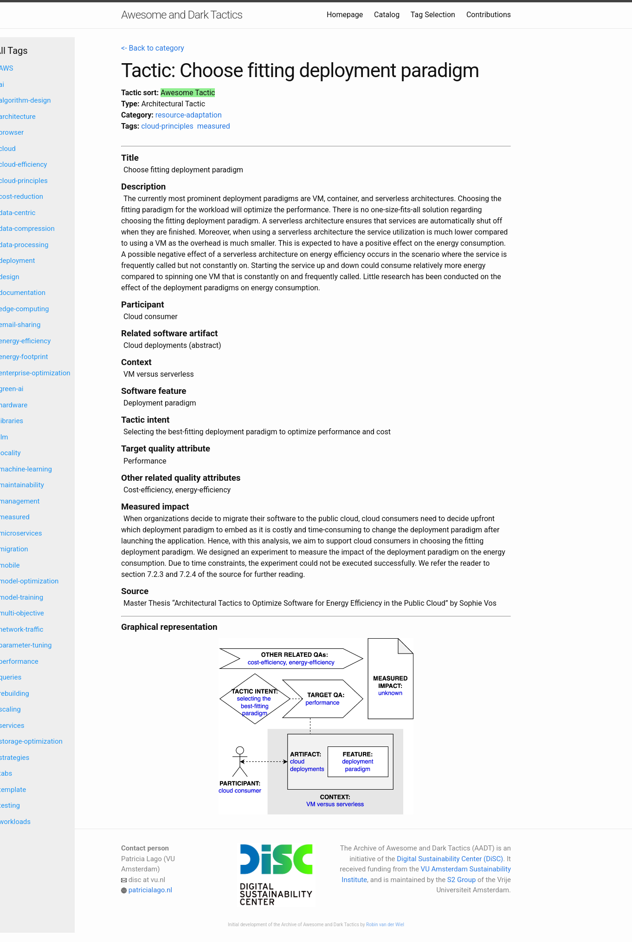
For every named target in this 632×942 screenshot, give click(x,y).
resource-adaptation (188, 115)
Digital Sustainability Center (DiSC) (450, 859)
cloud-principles (167, 126)
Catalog (387, 14)
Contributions (488, 14)
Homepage (345, 14)
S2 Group (461, 880)
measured (213, 126)
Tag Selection (433, 14)
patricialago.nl (151, 890)
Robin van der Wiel (385, 924)
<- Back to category (152, 48)
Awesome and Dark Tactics (181, 14)
